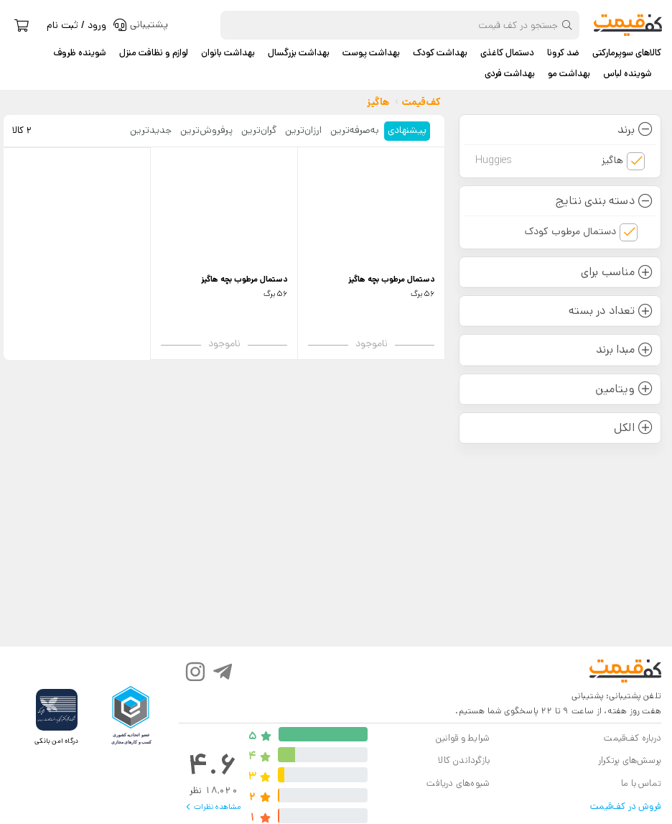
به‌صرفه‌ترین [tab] (354, 130)
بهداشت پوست (371, 53)
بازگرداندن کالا (464, 760)
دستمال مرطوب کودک (570, 231)
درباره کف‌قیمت (632, 738)
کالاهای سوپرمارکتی (626, 53)
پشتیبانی (587, 696)
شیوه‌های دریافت (458, 783)
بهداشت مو (569, 74)
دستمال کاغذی (507, 53)
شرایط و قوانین (462, 738)
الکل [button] (633, 428)
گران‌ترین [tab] (258, 130)
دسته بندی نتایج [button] (604, 201)
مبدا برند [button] (624, 349)
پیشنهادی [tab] (407, 130)
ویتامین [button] (624, 389)
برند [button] (635, 129)
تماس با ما (641, 783)
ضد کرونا (563, 53)
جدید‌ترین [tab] (151, 130)
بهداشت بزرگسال (299, 53)
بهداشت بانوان (228, 53)
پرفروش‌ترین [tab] (206, 130)
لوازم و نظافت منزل (153, 53)
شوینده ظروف (79, 53)
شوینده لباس (627, 74)
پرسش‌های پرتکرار (629, 760)
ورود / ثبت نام (76, 25)
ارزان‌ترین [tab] (303, 130)
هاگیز (549, 160)
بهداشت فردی (510, 74)
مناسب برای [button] (617, 272)
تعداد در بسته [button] (611, 310)
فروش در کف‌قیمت (625, 806)
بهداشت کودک (440, 53)
